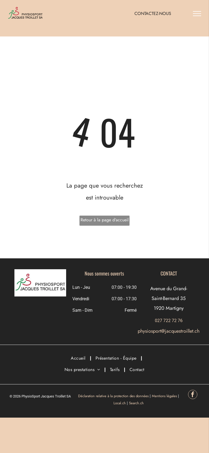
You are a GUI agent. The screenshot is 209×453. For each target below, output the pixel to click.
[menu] (197, 14)
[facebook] (192, 395)
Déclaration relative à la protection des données (113, 396)
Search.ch (136, 403)
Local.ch (119, 403)
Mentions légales (164, 396)
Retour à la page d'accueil (105, 220)
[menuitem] (79, 358)
